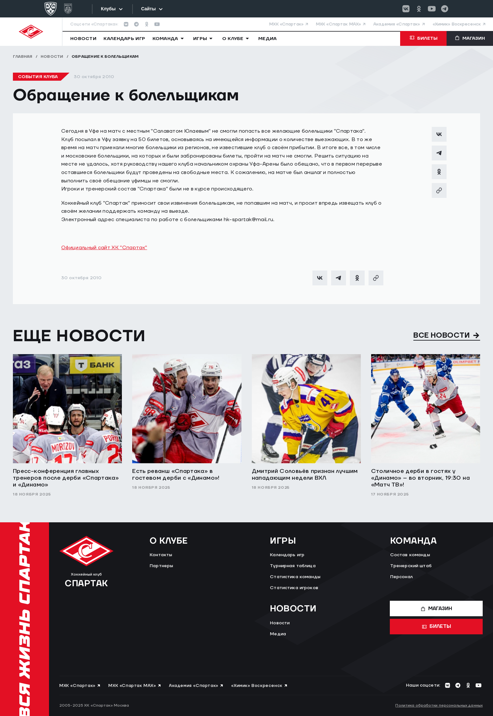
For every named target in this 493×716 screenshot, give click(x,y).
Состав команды (410, 555)
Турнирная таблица (292, 566)
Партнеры (161, 566)
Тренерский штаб (411, 566)
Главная (23, 56)
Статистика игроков (294, 588)
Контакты (161, 555)
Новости (52, 56)
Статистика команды (295, 577)
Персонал (401, 577)
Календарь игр (287, 555)
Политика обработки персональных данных (439, 705)
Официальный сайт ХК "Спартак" (104, 247)
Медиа (278, 634)
